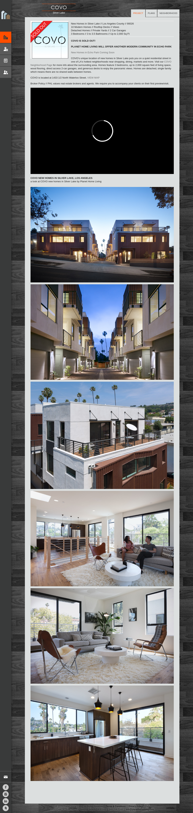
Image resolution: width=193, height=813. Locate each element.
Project (138, 13)
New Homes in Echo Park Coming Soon (93, 52)
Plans (151, 13)
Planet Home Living (5, 16)
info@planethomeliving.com (140, 809)
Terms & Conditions (116, 806)
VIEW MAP (93, 77)
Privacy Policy (136, 806)
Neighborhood (168, 13)
